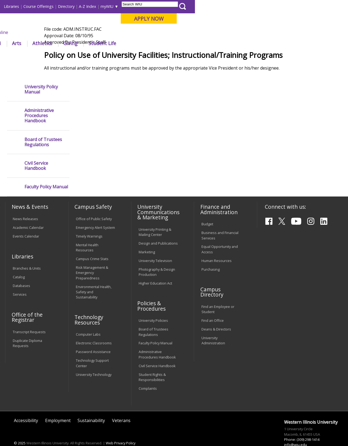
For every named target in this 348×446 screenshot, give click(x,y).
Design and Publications (158, 229)
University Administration (213, 327)
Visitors (51, 6)
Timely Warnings (89, 222)
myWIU (260, 6)
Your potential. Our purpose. (60, 32)
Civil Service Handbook (36, 152)
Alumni (146, 43)
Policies (108, 55)
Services (20, 280)
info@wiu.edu (295, 430)
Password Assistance (93, 337)
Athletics (195, 43)
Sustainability (91, 407)
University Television (155, 246)
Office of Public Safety (94, 204)
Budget (207, 210)
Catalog (19, 263)
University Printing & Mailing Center (155, 218)
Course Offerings (191, 6)
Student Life (255, 43)
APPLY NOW (301, 18)
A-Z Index (240, 6)
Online (154, 32)
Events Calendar (26, 222)
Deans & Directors (216, 315)
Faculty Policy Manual (46, 173)
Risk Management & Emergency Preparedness (92, 258)
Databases (21, 271)
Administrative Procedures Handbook (39, 102)
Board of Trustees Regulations (43, 128)
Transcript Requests (29, 318)
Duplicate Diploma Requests (27, 329)
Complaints (148, 374)
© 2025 (20, 429)
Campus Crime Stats (92, 244)
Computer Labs (88, 320)
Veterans (121, 407)
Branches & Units (27, 254)
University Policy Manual (41, 75)
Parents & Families (24, 6)
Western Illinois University (85, 23)
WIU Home (87, 55)
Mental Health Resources (87, 234)
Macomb (104, 32)
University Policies (153, 306)
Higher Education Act (155, 269)
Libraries (164, 6)
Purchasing (210, 255)
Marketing (147, 237)
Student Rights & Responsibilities (152, 363)
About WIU (42, 43)
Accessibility (26, 407)
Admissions (113, 43)
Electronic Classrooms (94, 329)
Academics (78, 43)
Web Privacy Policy (120, 429)
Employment (58, 407)
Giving (223, 43)
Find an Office (212, 306)
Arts (169, 43)
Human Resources (216, 246)
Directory (219, 6)
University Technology (93, 360)
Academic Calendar (28, 213)
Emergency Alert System (95, 213)
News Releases (25, 204)
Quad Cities (130, 32)
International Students (83, 6)
